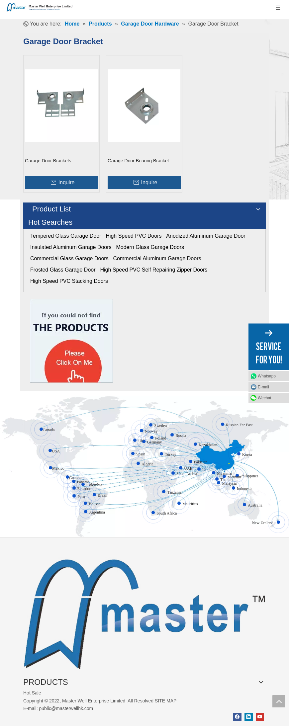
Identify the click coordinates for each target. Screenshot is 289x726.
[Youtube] (260, 717)
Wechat (264, 397)
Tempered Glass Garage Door (65, 236)
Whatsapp (267, 375)
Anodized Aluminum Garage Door (205, 236)
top (278, 701)
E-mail (263, 386)
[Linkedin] (248, 717)
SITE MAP (165, 700)
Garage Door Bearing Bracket (138, 160)
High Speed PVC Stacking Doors (69, 281)
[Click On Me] (71, 341)
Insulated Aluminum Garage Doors (71, 247)
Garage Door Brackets (48, 160)
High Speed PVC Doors (133, 236)
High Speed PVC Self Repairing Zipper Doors (153, 270)
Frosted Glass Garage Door (63, 270)
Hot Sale (32, 692)
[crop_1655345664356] (144, 610)
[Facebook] (237, 717)
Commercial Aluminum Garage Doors (157, 258)
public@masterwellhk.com (66, 708)
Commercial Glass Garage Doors (69, 258)
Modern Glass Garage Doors (150, 247)
